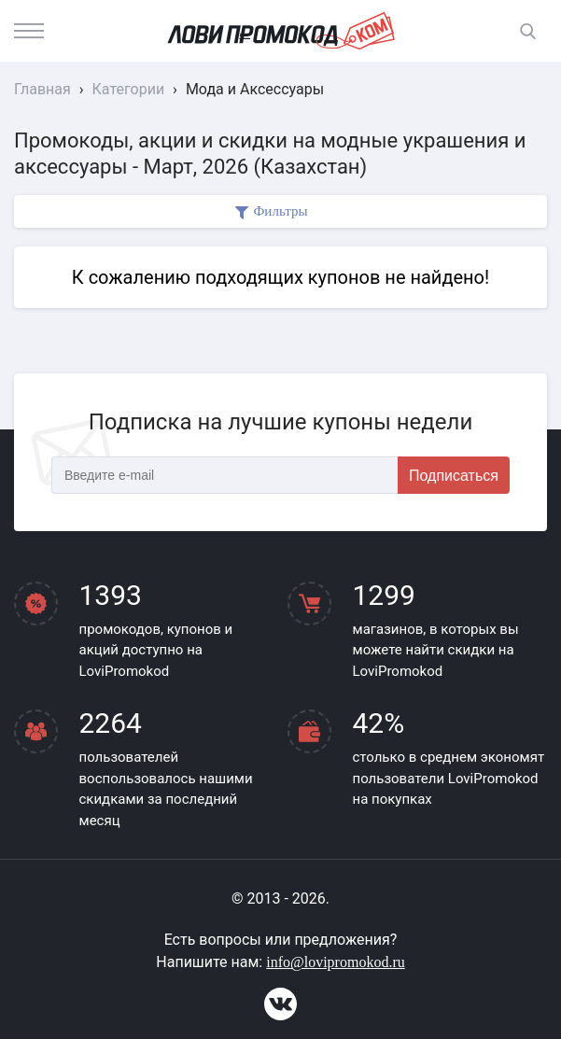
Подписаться (453, 476)
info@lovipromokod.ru (335, 962)
